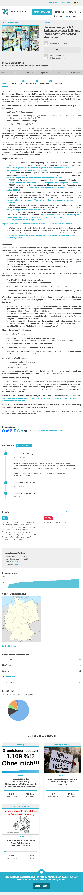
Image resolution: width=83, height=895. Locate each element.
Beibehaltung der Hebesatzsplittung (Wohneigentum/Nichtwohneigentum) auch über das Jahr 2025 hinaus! (20, 783)
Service (72, 12)
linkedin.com (10, 677)
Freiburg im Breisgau (62, 745)
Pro (5, 518)
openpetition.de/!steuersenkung (49, 431)
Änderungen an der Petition (24, 483)
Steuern (47, 23)
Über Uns (58, 16)
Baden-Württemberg (21, 806)
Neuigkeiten (31, 82)
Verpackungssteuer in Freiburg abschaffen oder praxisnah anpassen (62, 781)
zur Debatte (70, 512)
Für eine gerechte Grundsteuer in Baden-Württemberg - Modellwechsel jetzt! (21, 843)
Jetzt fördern (41, 886)
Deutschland (13, 23)
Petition (5, 83)
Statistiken (58, 83)
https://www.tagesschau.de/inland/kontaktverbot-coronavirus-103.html (34, 178)
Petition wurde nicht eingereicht (25, 454)
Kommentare (45, 82)
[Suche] (80, 12)
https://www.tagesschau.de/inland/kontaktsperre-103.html (29, 210)
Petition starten (42, 12)
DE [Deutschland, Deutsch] (76, 3)
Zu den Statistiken (9, 646)
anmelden (66, 3)
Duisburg (20, 745)
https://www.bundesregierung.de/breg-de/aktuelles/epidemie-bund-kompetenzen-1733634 (42, 183)
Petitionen (60, 12)
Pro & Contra (17, 82)
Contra (48, 518)
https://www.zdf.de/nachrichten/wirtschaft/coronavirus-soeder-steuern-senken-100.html (37, 224)
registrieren (53, 3)
